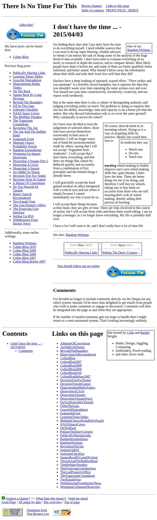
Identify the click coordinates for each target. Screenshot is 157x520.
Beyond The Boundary (28, 102)
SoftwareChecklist (72, 453)
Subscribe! (26, 25)
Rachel (144, 332)
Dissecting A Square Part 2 (30, 161)
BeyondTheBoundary (74, 351)
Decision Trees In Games (29, 179)
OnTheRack (68, 428)
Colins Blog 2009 (24, 250)
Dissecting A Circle (25, 164)
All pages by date (29, 502)
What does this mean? (50, 498)
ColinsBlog (67, 358)
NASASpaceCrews (72, 424)
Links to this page (117, 6)
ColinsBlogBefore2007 (75, 376)
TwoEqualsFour (70, 479)
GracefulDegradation (74, 409)
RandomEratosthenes (74, 439)
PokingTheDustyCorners (76, 431)
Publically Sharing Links (29, 73)
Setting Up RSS (23, 216)
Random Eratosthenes (27, 150)
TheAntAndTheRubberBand (78, 461)
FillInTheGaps (69, 406)
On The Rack (21, 91)
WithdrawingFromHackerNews (80, 483)
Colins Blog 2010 (24, 247)
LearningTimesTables (74, 417)
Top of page (72, 502)
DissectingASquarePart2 (76, 398)
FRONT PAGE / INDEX (122, 10)
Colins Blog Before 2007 (29, 261)
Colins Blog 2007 (24, 258)
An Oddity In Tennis (26, 172)
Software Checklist (25, 109)
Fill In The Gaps (23, 106)
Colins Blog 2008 (24, 254)
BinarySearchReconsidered (78, 354)
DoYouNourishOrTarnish (76, 402)
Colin (130, 332)
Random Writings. (25, 243)
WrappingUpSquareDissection (80, 487)
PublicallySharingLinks (75, 435)
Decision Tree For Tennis (29, 175)
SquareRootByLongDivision (79, 457)
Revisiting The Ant (25, 128)
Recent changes (91, 6)
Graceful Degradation (27, 80)
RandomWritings (71, 442)
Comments (26, 351)
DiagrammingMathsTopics (77, 387)
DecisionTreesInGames (75, 384)
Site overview (53, 502)
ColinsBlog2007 (71, 362)
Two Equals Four (24, 201)
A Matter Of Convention (29, 183)
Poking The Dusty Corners (119, 252)
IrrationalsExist (70, 413)
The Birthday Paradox (27, 117)
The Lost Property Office (29, 205)
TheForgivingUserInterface (78, 468)
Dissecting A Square (26, 168)
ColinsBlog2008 (71, 365)
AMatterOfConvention (75, 343)
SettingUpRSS (69, 450)
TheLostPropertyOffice (75, 472)
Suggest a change (17, 498)
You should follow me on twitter (78, 266)
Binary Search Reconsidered (22, 196)
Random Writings (138, 50)
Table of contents (92, 10)
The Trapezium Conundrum (23, 122)
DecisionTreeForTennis (75, 380)
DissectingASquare (72, 395)
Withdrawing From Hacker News (25, 221)
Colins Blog (21, 57)
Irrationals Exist (23, 139)
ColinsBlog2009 (71, 369)
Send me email (78, 498)
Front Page (9, 502)
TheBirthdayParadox (73, 464)
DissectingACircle (72, 391)
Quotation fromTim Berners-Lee (38, 512)
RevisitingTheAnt (72, 446)
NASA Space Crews (26, 113)
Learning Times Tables (28, 76)
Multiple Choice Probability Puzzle (25, 144)
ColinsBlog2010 (71, 373)
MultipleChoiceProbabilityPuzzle (82, 420)
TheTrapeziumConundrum (77, 476)
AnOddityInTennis (72, 347)
